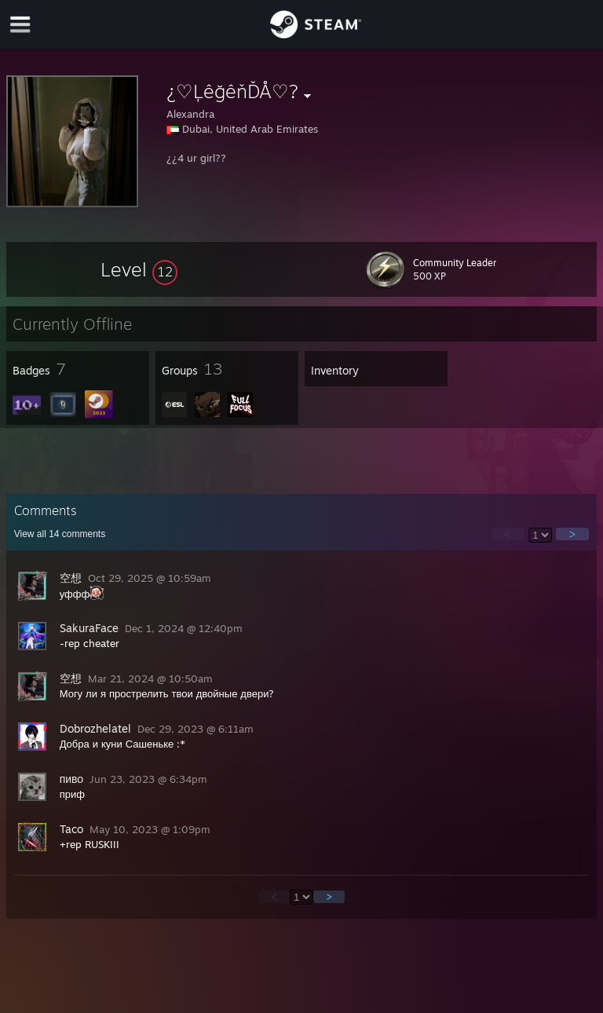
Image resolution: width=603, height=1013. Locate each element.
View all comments (60, 533)
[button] (138, 269)
